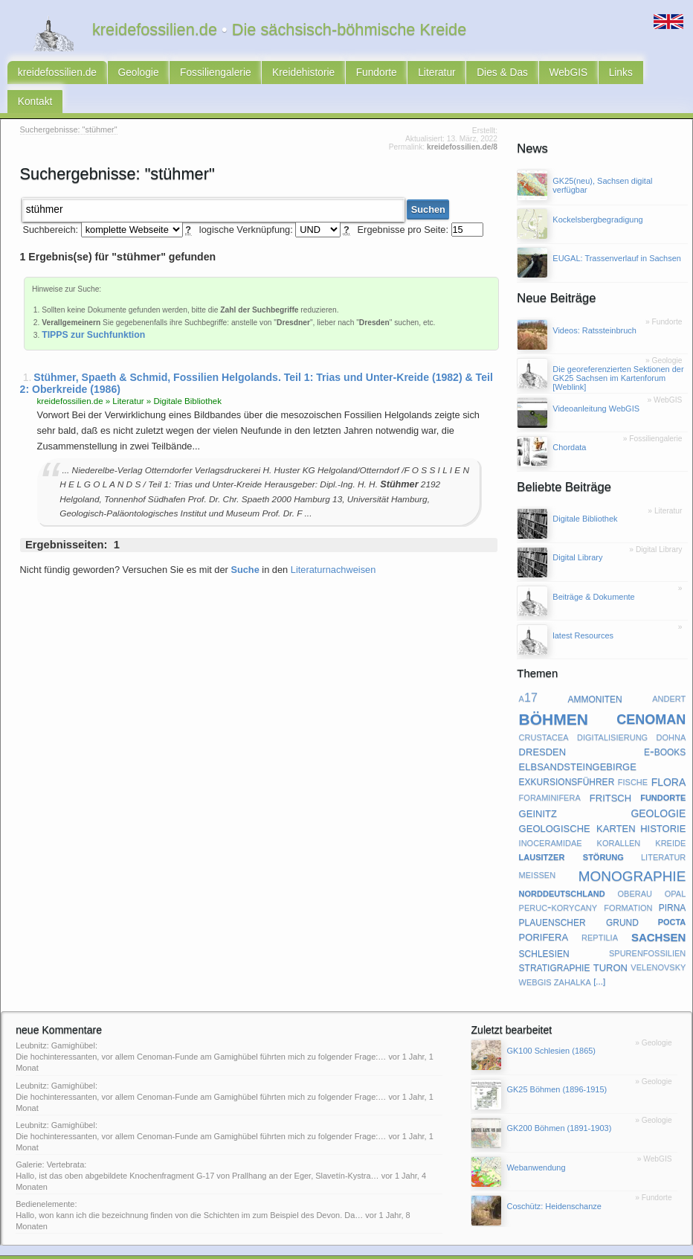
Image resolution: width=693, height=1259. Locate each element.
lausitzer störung (571, 831)
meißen (537, 849)
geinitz (538, 787)
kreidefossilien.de (54, 74)
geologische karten (577, 802)
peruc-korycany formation (586, 881)
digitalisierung (612, 712)
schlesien (544, 927)
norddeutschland (562, 867)
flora (668, 757)
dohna (671, 712)
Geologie (129, 74)
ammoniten (594, 673)
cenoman (651, 692)
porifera (543, 912)
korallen (619, 817)
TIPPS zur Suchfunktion (93, 309)
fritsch (610, 772)
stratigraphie (554, 942)
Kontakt (626, 74)
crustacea (544, 712)
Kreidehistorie (283, 74)
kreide (670, 817)
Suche (245, 544)
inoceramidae (550, 817)
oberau (635, 867)
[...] (599, 956)
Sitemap (224, 1245)
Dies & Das (468, 74)
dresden (543, 726)
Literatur (407, 74)
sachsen (658, 911)
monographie (632, 849)
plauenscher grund (579, 896)
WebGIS (529, 74)
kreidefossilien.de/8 (462, 123)
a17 (528, 673)
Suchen (428, 184)
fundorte (663, 771)
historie (663, 802)
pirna (672, 881)
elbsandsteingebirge (577, 741)
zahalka (572, 957)
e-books (665, 726)
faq (277, 1245)
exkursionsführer (567, 756)
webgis (535, 957)
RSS (58, 1245)
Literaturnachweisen (333, 544)
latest (255, 1245)
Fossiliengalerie (201, 74)
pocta (672, 896)
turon (610, 942)
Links (578, 74)
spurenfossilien (647, 927)
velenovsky (658, 942)
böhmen (553, 692)
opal (675, 867)
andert (669, 673)
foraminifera (550, 771)
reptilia (599, 911)
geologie (658, 787)
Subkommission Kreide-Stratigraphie (461, 1245)
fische (633, 756)
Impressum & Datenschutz (155, 1245)
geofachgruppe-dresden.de (339, 1245)
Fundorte (351, 74)
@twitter (549, 1245)
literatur (663, 831)
